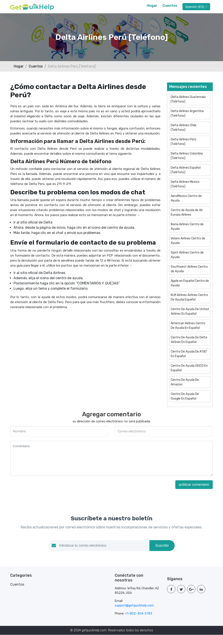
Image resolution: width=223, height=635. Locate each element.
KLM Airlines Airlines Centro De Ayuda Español (189, 297)
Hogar (152, 5)
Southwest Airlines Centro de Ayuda (189, 269)
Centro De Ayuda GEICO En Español (189, 368)
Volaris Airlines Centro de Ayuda (188, 241)
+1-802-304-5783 (138, 614)
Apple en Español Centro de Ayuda (190, 283)
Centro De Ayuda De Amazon (185, 382)
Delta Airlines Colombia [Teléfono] (187, 156)
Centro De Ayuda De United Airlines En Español (190, 311)
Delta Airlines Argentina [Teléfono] (187, 113)
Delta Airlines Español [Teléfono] (186, 170)
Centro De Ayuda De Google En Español (185, 396)
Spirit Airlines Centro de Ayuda (187, 255)
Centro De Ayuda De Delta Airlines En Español (189, 340)
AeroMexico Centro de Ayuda (186, 198)
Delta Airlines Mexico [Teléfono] (185, 184)
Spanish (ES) (196, 6)
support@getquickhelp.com (134, 606)
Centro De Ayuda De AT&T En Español (189, 354)
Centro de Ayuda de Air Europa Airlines (187, 212)
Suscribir (162, 546)
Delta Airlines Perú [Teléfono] (183, 142)
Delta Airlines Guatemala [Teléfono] (188, 99)
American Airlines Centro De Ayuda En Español (188, 325)
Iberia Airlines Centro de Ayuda (187, 226)
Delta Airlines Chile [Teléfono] (183, 127)
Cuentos (169, 5)
